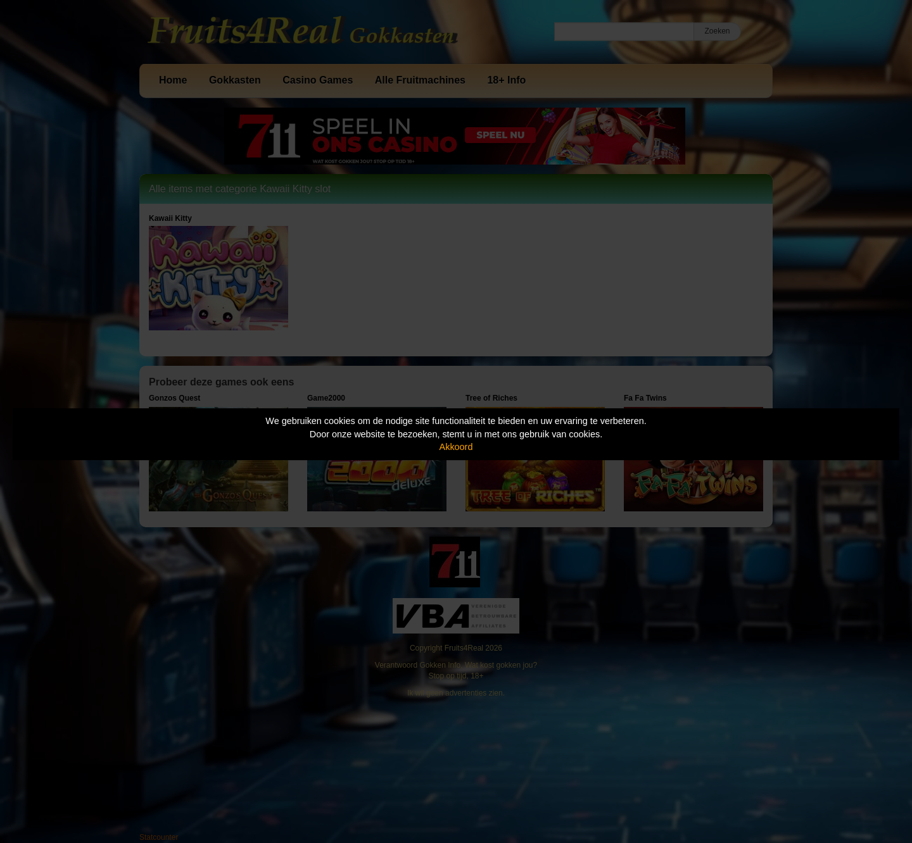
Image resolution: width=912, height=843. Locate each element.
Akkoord (456, 447)
